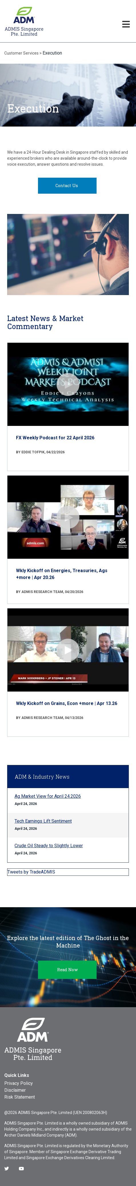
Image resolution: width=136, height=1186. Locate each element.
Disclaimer (15, 1090)
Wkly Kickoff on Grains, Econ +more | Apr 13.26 (66, 703)
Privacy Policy (18, 1083)
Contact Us (66, 185)
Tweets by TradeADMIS (31, 872)
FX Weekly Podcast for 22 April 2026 (55, 437)
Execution (52, 53)
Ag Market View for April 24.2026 (48, 796)
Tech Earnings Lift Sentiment (43, 821)
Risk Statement (19, 1097)
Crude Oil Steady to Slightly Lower (49, 845)
